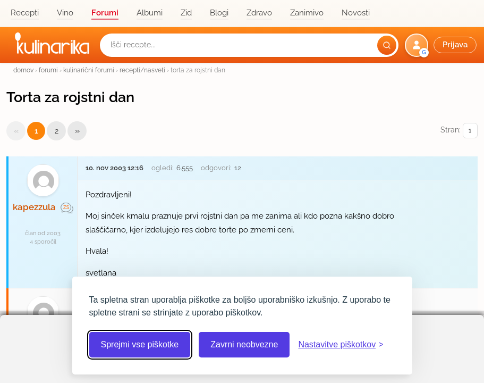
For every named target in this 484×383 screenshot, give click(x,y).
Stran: (459, 130)
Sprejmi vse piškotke (140, 344)
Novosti (356, 13)
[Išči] (386, 45)
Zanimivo (307, 13)
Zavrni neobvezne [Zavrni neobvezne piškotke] (244, 344)
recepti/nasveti (142, 70)
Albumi (150, 13)
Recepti (25, 13)
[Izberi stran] (470, 130)
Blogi (219, 13)
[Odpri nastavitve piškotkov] (340, 344)
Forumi (104, 13)
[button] (442, 45)
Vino (65, 13)
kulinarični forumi (88, 70)
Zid (186, 13)
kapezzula (34, 207)
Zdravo (259, 13)
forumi (48, 70)
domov (23, 70)
